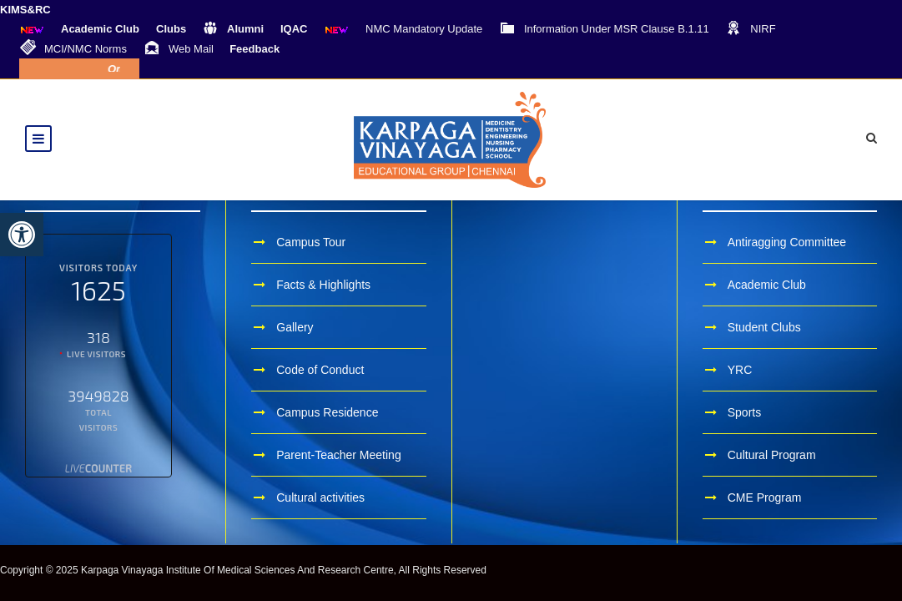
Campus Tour (310, 242)
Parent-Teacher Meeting (338, 455)
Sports (744, 412)
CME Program (765, 497)
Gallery (294, 327)
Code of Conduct (320, 369)
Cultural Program (772, 455)
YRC (740, 369)
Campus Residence (327, 412)
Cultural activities (320, 497)
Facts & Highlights (323, 284)
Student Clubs (764, 327)
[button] (21, 234)
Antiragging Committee (787, 242)
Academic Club (767, 284)
